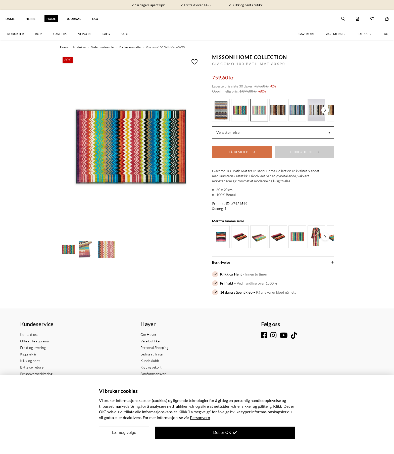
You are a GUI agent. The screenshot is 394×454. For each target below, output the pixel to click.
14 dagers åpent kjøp (236, 292)
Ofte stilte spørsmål (35, 341)
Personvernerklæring (36, 374)
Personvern (200, 417)
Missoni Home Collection (249, 57)
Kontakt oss (29, 334)
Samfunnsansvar (153, 374)
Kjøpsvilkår (28, 354)
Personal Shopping (154, 347)
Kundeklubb (149, 360)
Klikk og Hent (231, 274)
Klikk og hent (30, 360)
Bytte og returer (32, 367)
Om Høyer (148, 334)
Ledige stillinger (152, 354)
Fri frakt (226, 283)
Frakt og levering (33, 347)
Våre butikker (150, 341)
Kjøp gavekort (151, 367)
